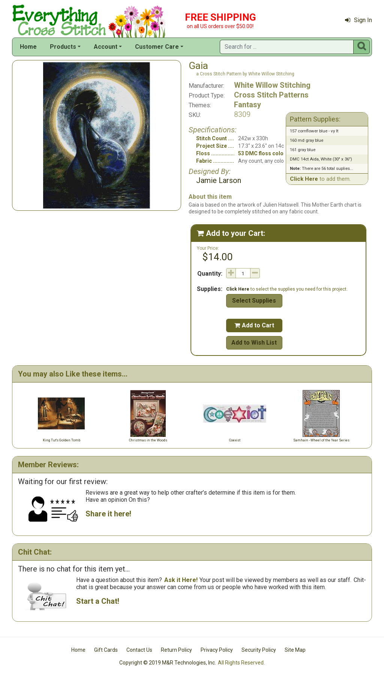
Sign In (358, 20)
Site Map (295, 650)
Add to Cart (254, 325)
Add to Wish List (254, 342)
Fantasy (247, 104)
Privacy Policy (217, 650)
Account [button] (105, 46)
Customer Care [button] (157, 46)
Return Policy (176, 650)
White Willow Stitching (272, 85)
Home (28, 46)
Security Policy (259, 650)
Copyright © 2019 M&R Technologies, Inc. (167, 663)
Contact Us (139, 650)
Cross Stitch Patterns (271, 94)
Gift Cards (106, 650)
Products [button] (63, 46)
